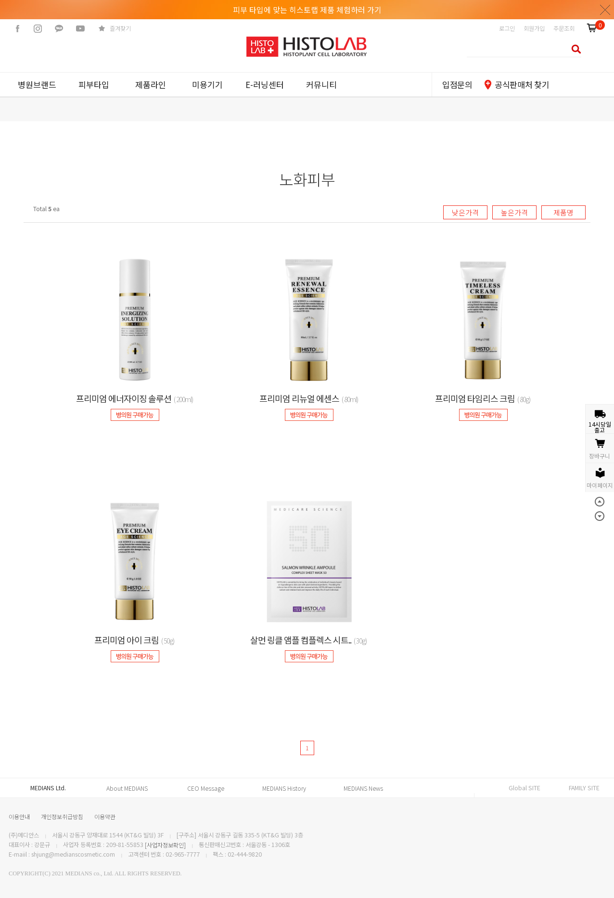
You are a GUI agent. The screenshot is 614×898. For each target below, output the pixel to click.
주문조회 (564, 28)
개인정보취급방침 (62, 816)
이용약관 (104, 816)
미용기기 (207, 84)
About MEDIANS (127, 788)
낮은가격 (465, 212)
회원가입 (534, 28)
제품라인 (150, 84)
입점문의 (457, 84)
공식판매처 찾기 (522, 84)
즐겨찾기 (120, 28)
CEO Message (205, 788)
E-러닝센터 (264, 84)
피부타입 (93, 84)
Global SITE (524, 788)
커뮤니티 (321, 84)
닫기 (605, 9)
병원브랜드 (37, 84)
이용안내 (19, 816)
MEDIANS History (284, 788)
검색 (573, 49)
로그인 (507, 28)
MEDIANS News (363, 788)
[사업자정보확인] (165, 845)
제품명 (563, 212)
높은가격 (514, 212)
